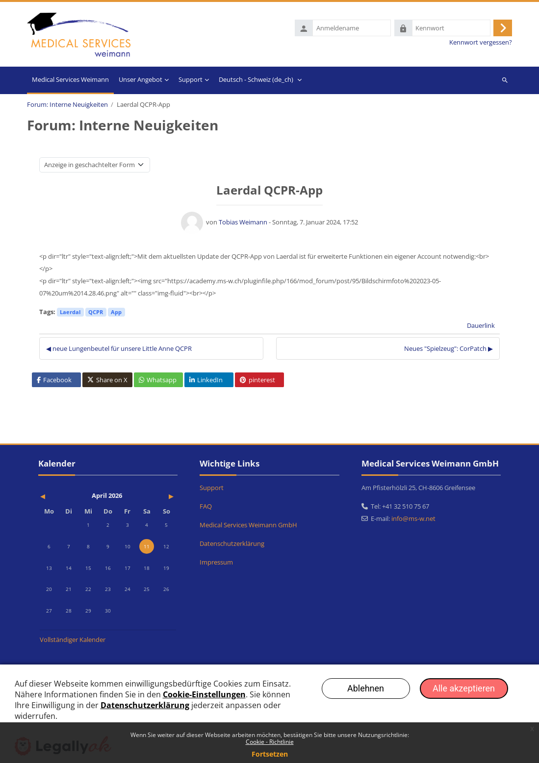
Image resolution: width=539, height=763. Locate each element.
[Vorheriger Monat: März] (60, 496)
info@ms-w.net (413, 518)
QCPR (95, 313)
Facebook (54, 381)
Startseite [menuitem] (70, 81)
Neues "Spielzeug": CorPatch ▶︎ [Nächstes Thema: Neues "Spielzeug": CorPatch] (448, 349)
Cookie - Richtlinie (270, 742)
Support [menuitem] (191, 80)
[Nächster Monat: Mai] (155, 496)
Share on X (107, 381)
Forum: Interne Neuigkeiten (67, 106)
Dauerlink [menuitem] (481, 326)
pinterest (257, 381)
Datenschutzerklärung (232, 543)
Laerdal (70, 313)
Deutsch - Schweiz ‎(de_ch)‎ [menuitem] (256, 80)
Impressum (216, 562)
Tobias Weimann (243, 223)
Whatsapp (158, 381)
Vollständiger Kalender (72, 639)
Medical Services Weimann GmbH (248, 524)
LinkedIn (206, 381)
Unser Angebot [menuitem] (140, 80)
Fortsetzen (270, 754)
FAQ (206, 506)
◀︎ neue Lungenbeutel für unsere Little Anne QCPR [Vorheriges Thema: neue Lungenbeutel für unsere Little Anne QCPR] (119, 349)
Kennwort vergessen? (480, 43)
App (116, 313)
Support (212, 487)
